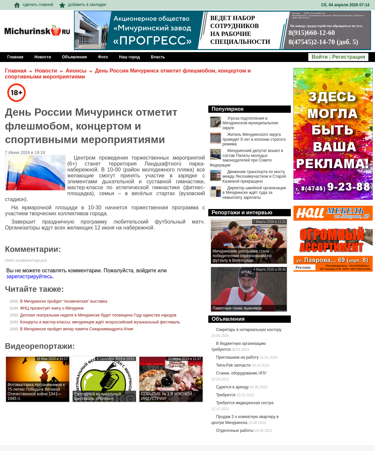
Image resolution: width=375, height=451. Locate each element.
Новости (46, 71)
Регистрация (348, 57)
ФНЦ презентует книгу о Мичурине (52, 308)
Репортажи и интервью (242, 212)
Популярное (228, 109)
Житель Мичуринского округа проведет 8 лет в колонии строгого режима (254, 139)
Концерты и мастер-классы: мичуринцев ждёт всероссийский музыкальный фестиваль (100, 322)
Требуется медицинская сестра (244, 403)
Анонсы (76, 71)
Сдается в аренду (232, 387)
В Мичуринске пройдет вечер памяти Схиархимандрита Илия (76, 329)
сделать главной (33, 4)
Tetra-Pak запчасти (233, 365)
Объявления (228, 319)
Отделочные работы (235, 430)
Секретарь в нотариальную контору (248, 329)
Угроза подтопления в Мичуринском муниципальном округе (250, 123)
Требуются (225, 395)
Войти (320, 57)
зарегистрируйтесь (29, 276)
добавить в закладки (82, 4)
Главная (15, 71)
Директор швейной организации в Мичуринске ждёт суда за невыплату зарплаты (254, 193)
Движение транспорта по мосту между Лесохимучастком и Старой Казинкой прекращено (254, 176)
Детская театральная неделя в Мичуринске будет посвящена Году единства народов (98, 315)
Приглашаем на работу (237, 357)
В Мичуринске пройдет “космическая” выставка (63, 301)
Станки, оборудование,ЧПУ (241, 373)
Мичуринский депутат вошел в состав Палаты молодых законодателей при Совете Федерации (246, 157)
